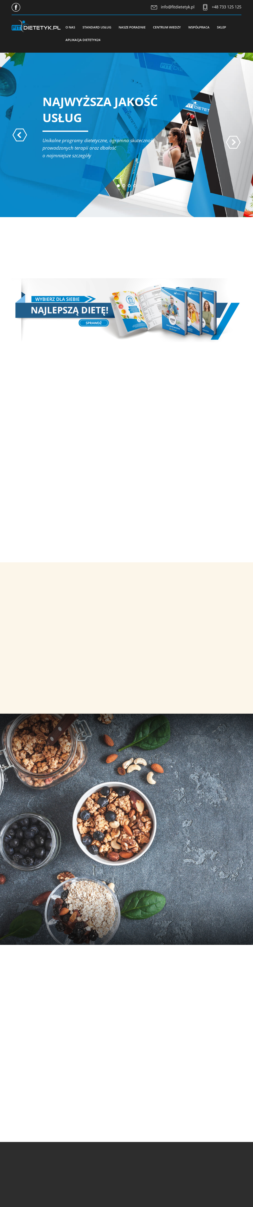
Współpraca (199, 27)
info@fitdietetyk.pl (177, 7)
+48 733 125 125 (226, 7)
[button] (118, 185)
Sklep (221, 27)
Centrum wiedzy (167, 27)
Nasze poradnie (132, 27)
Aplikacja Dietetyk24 (82, 40)
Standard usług (97, 27)
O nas (70, 27)
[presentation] (19, 135)
